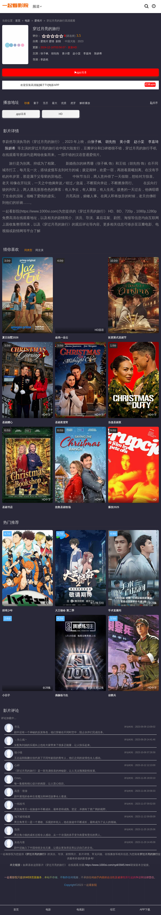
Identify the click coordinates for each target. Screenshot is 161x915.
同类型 (28, 250)
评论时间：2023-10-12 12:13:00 (139, 765)
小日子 (6, 695)
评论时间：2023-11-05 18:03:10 (139, 778)
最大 (54, 103)
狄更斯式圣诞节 (117, 337)
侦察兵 (112, 695)
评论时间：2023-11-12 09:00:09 (139, 816)
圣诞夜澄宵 (61, 422)
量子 (36, 103)
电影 (27, 20)
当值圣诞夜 (114, 422)
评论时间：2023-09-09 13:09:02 (139, 727)
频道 (37, 6)
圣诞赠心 (7, 422)
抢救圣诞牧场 (63, 507)
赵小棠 (76, 53)
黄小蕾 (65, 53)
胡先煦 (55, 53)
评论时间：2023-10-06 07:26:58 (139, 752)
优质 (63, 103)
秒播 (27, 103)
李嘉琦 (87, 53)
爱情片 (38, 20)
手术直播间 (114, 610)
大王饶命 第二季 (64, 610)
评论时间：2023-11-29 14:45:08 (139, 842)
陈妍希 (97, 53)
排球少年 (7, 610)
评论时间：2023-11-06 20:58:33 (139, 791)
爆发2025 (113, 507)
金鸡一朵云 (61, 337)
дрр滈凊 (80, 72)
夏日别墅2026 (10, 337)
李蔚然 (44, 59)
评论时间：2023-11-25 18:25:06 (139, 829)
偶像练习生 (61, 695)
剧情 (58, 41)
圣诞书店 (7, 507)
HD (60, 113)
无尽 (45, 103)
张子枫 (44, 53)
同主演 (39, 250)
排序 (154, 102)
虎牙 (73, 103)
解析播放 (85, 103)
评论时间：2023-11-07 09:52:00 (139, 804)
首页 (17, 20)
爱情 (51, 41)
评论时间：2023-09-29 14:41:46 (139, 739)
